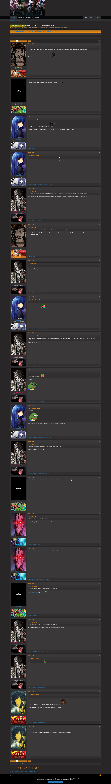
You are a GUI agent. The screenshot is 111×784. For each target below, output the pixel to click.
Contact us (77, 775)
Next (29, 40)
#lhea (30, 27)
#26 (99, 224)
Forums (13, 17)
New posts (12, 20)
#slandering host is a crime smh (47, 27)
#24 (99, 152)
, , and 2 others (41, 184)
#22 (99, 79)
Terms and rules (84, 775)
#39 (99, 691)
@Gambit (30, 732)
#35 (99, 548)
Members (36, 17)
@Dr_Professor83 (32, 592)
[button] (23, 17)
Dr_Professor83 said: (34, 299)
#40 (99, 726)
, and (41, 437)
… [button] (22, 40)
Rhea (12, 27)
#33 (99, 477)
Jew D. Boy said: (33, 119)
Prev (12, 40)
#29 (99, 332)
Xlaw (18, 715)
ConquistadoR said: (33, 155)
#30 (99, 369)
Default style (13, 775)
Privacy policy (92, 775)
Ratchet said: (32, 46)
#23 (99, 116)
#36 (99, 583)
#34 (99, 513)
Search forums (19, 20)
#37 (99, 619)
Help (97, 775)
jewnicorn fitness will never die (61, 27)
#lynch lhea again (35, 27)
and (36, 220)
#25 (99, 188)
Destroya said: (32, 586)
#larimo (25, 27)
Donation (20, 17)
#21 (99, 43)
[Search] (97, 17)
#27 (99, 260)
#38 (99, 655)
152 (25, 40)
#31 (99, 405)
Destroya (18, 537)
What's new (28, 17)
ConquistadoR (19, 103)
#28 (99, 296)
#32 (99, 441)
